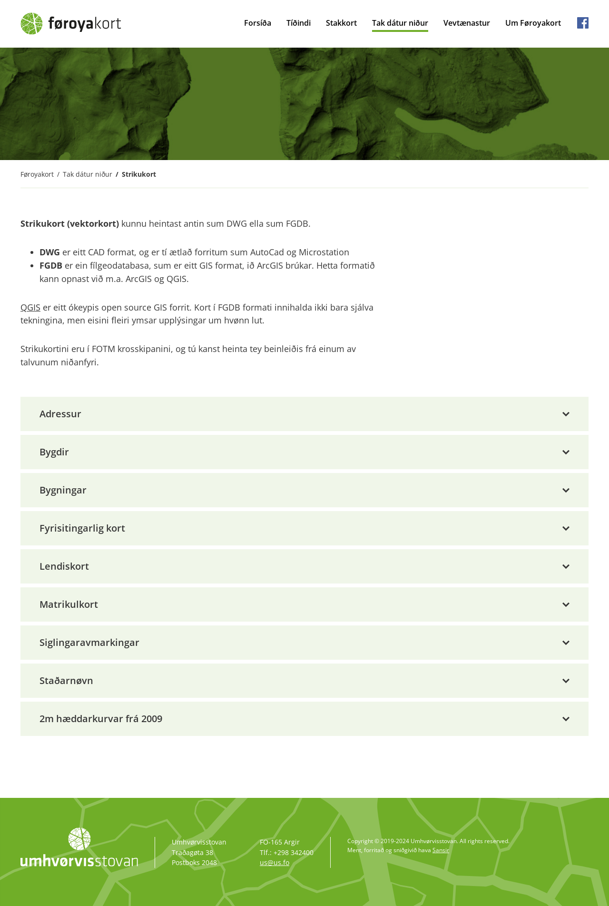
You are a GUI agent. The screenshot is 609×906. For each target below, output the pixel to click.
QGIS (30, 307)
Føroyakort (37, 174)
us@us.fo (274, 862)
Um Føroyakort (533, 23)
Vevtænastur (466, 23)
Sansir (440, 850)
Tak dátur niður (400, 23)
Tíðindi (298, 23)
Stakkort (341, 23)
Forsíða (257, 23)
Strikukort (139, 174)
